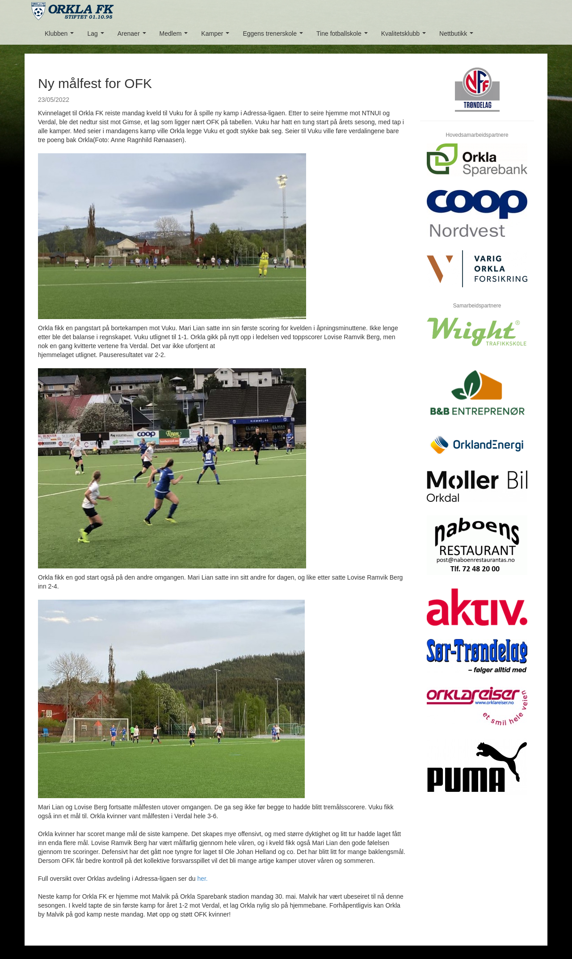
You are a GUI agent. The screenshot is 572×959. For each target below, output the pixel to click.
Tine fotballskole (343, 36)
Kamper (217, 36)
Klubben (61, 36)
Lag (97, 36)
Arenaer (133, 36)
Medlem (175, 36)
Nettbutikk (458, 36)
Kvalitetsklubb (405, 36)
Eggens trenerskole (274, 36)
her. (202, 878)
